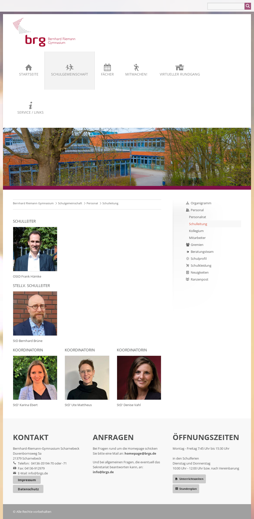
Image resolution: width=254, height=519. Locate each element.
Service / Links (30, 112)
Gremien (197, 244)
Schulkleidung (201, 265)
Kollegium (196, 231)
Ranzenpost (199, 279)
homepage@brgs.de (140, 453)
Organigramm (201, 203)
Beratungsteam (202, 251)
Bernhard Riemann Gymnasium (33, 203)
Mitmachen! (136, 74)
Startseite (28, 74)
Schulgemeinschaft (69, 74)
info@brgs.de (38, 473)
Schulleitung (198, 224)
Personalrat (197, 217)
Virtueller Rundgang (180, 74)
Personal (92, 203)
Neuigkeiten (200, 272)
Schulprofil (199, 258)
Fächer (107, 74)
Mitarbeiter (197, 237)
